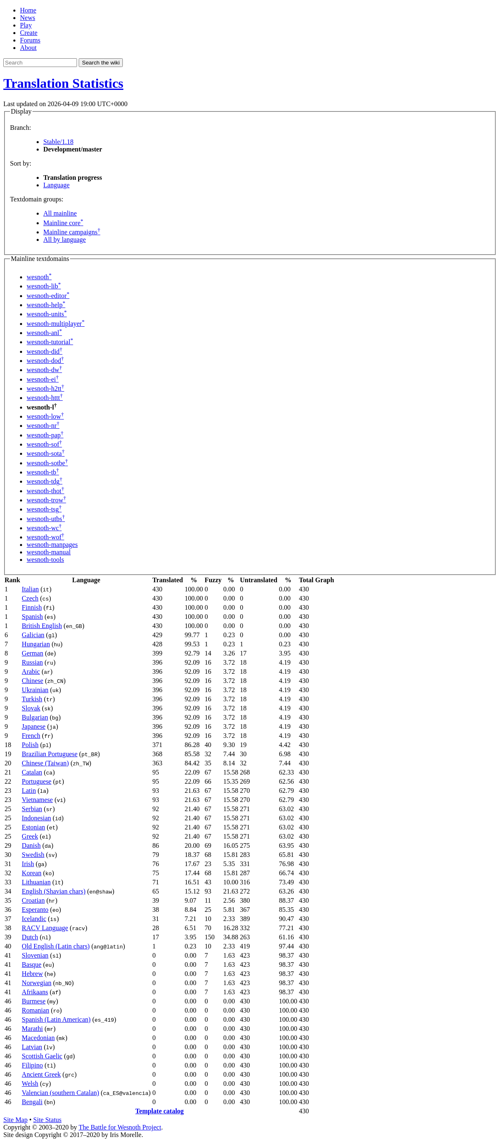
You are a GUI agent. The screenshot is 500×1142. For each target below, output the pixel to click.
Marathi (32, 1028)
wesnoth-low (45, 416)
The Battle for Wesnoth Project (120, 1127)
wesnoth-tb (43, 472)
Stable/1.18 (58, 141)
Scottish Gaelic (42, 1056)
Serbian (32, 808)
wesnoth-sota (46, 453)
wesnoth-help (46, 304)
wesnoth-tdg (44, 481)
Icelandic (34, 918)
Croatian (33, 900)
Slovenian (35, 955)
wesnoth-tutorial (50, 341)
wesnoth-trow (46, 500)
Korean (31, 872)
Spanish (32, 616)
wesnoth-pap (45, 435)
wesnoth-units (47, 314)
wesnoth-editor (48, 295)
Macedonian (38, 1037)
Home (28, 10)
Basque (31, 964)
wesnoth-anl (44, 332)
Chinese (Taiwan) (45, 763)
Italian (30, 589)
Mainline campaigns (71, 232)
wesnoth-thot (45, 490)
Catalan (32, 772)
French (31, 735)
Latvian (32, 1046)
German (32, 653)
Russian (32, 662)
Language (56, 185)
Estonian (33, 827)
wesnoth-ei (43, 379)
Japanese (33, 726)
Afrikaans (35, 992)
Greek (30, 836)
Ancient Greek (41, 1074)
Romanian (35, 1010)
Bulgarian (35, 717)
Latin (29, 790)
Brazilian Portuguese (49, 753)
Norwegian (36, 982)
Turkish (32, 699)
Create (28, 32)
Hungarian (36, 644)
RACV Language (45, 927)
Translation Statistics (63, 83)
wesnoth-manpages (52, 544)
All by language (64, 239)
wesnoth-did (44, 351)
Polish (30, 744)
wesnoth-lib (44, 286)
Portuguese (36, 781)
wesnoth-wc (44, 527)
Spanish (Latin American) (56, 1019)
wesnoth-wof (45, 537)
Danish (31, 845)
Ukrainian (35, 689)
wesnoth (39, 277)
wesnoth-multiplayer (56, 323)
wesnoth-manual (49, 552)
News (27, 17)
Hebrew (32, 973)
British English (42, 625)
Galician (33, 634)
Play (26, 25)
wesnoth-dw (44, 369)
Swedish (33, 854)
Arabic (31, 671)
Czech (30, 598)
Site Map (15, 1119)
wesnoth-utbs (46, 518)
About (28, 47)
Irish (28, 863)
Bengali (32, 1101)
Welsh (30, 1083)
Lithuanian (36, 882)
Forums (30, 40)
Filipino (32, 1065)
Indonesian (36, 818)
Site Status (47, 1119)
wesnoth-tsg (44, 509)
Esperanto (35, 909)
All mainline (60, 213)
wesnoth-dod (45, 360)
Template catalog (159, 1111)
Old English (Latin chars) (56, 946)
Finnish (32, 607)
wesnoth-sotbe (47, 463)
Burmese (33, 1001)
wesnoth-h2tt (45, 388)
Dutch (30, 937)
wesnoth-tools (45, 559)
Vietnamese (37, 799)
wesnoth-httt (45, 397)
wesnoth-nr (43, 425)
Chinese (32, 680)
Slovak (31, 708)
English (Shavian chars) (53, 891)
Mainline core (63, 222)
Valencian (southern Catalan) (60, 1092)
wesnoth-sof (44, 444)
